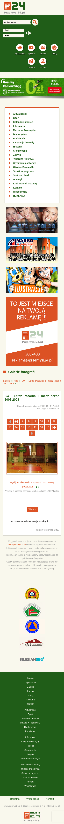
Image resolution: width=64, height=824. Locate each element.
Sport (16, 118)
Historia (17, 146)
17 (35, 427)
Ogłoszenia (30, 682)
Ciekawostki (20, 150)
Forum (30, 678)
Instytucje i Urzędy (23, 142)
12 (54, 421)
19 (47, 427)
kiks (16, 380)
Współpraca (20, 191)
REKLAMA (19, 196)
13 (10, 427)
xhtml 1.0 (50, 806)
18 (41, 427)
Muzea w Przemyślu (24, 130)
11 (47, 421)
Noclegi (17, 179)
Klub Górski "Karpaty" (26, 183)
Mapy (30, 695)
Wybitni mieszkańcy (24, 163)
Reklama (30, 699)
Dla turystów (20, 134)
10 (41, 421)
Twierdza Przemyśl (23, 159)
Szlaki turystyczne (23, 171)
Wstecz (32, 509)
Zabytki (17, 154)
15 (22, 427)
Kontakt (17, 187)
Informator (19, 126)
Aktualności (20, 113)
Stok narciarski (21, 175)
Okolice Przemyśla (23, 167)
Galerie (30, 687)
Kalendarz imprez (23, 122)
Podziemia (19, 138)
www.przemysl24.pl (17, 545)
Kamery (30, 691)
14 (16, 427)
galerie (6, 380)
